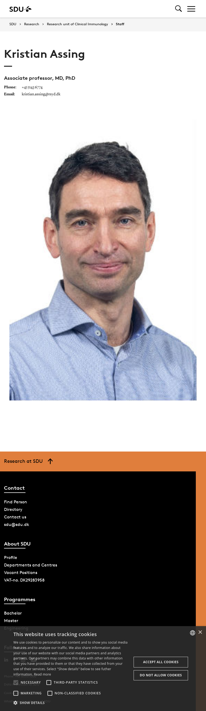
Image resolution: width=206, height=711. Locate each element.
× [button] (200, 632)
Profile (10, 557)
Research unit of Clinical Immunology (77, 24)
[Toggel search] (178, 8)
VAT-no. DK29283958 (24, 580)
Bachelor (13, 613)
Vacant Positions (20, 572)
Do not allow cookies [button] (161, 675)
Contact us (15, 516)
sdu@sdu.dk (16, 524)
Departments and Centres (30, 565)
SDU (12, 24)
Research (31, 24)
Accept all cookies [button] (160, 662)
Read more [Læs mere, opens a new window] (42, 674)
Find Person (15, 501)
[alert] (103, 668)
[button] (15, 682)
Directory (13, 509)
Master (11, 620)
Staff (120, 24)
